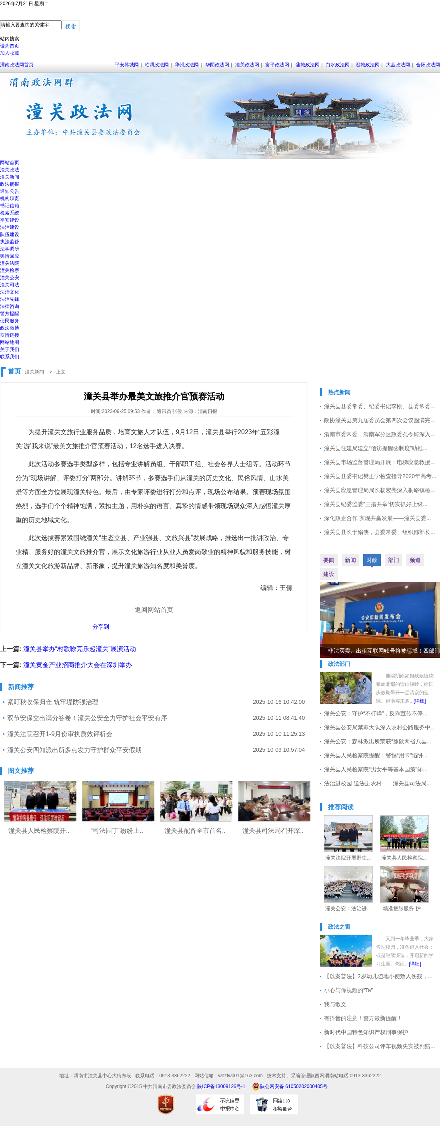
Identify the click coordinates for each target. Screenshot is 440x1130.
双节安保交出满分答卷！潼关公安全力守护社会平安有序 (87, 718)
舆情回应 (9, 256)
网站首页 (9, 162)
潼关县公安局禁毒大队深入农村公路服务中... (379, 727)
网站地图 (9, 342)
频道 (415, 560)
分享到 (100, 627)
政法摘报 (9, 184)
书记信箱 (9, 206)
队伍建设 (9, 234)
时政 (372, 560)
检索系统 (9, 213)
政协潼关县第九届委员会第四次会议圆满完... (379, 420)
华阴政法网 (217, 65)
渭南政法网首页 (17, 65)
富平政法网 (277, 65)
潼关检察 (9, 270)
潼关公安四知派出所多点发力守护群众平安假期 (74, 750)
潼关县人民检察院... (404, 858)
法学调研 (9, 249)
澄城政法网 (368, 65)
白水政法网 (338, 65)
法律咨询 (9, 306)
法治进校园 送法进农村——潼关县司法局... (377, 783)
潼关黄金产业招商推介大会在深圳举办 (77, 664)
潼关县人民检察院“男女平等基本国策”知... (376, 769)
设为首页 (9, 46)
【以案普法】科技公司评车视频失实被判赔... (379, 1046)
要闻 (328, 560)
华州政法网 (187, 65)
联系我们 (9, 356)
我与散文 (335, 1004)
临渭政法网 (157, 65)
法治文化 (9, 292)
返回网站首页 (154, 609)
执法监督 (9, 241)
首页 (14, 371)
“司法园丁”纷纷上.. (117, 830)
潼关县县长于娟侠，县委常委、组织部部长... (379, 532)
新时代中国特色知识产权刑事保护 (366, 1032)
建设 (328, 574)
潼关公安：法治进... (348, 909)
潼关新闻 (9, 177)
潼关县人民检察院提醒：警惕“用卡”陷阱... (376, 755)
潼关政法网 (247, 65)
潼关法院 (9, 263)
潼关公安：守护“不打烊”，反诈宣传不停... (376, 713)
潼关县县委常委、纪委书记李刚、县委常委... (379, 406)
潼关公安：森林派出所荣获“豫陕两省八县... (377, 741)
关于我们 (9, 349)
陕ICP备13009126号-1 (221, 1086)
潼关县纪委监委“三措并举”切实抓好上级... (376, 504)
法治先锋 (9, 299)
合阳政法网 (428, 65)
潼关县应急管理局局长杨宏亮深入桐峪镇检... (379, 490)
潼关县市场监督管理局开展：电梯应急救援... (379, 462)
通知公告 (9, 191)
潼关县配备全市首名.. (195, 830)
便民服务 (9, 321)
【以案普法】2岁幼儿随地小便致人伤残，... (378, 976)
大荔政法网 (398, 65)
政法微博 (9, 328)
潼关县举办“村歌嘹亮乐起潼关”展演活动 (79, 648)
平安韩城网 (127, 65)
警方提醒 (9, 313)
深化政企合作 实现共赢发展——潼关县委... (377, 518)
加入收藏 (9, 53)
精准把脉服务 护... (404, 909)
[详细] (420, 701)
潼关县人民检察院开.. (39, 830)
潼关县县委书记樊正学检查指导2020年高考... (380, 476)
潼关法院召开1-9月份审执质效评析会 (59, 734)
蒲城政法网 (308, 65)
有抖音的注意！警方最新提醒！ (363, 1018)
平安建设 (9, 220)
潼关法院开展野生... (348, 858)
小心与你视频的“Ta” (348, 990)
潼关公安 (9, 277)
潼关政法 (9, 170)
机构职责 (9, 198)
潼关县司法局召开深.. (273, 830)
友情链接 (9, 335)
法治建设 (9, 227)
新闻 (350, 560)
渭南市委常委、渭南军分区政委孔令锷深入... (379, 434)
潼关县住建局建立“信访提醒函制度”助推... (376, 448)
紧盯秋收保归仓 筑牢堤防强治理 (52, 702)
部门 (393, 560)
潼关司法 (9, 285)
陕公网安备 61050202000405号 (290, 1086)
